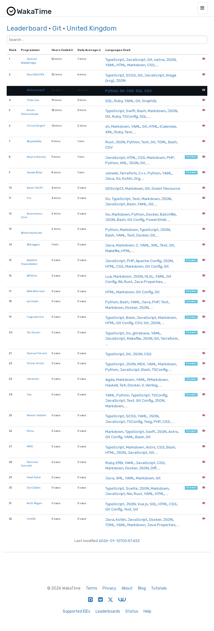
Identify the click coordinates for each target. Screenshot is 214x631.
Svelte (132, 488)
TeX (123, 385)
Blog (142, 588)
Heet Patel (34, 477)
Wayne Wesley (36, 156)
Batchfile (168, 214)
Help (147, 611)
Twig (148, 421)
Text (128, 132)
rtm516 (31, 518)
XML (109, 132)
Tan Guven (33, 332)
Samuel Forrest (37, 353)
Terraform (128, 173)
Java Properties (148, 281)
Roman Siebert (36, 415)
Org (137, 178)
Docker (152, 214)
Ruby (118, 100)
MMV (30, 446)
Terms (91, 588)
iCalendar (168, 126)
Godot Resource (166, 188)
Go (118, 178)
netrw (159, 59)
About (127, 588)
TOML (161, 142)
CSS (151, 65)
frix (29, 197)
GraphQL (149, 100)
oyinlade (32, 301)
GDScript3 (114, 188)
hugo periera (35, 316)
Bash (141, 111)
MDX (141, 364)
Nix (129, 493)
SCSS (131, 75)
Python (111, 90)
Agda (110, 379)
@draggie (33, 244)
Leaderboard (27, 28)
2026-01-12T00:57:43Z (119, 540)
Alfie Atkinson (36, 291)
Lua (108, 276)
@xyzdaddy (34, 141)
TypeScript (114, 59)
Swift (130, 111)
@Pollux (32, 275)
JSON (171, 59)
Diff (153, 468)
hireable (191, 157)
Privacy (109, 588)
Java (109, 178)
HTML (121, 65)
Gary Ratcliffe (35, 74)
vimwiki (111, 173)
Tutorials (159, 588)
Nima (30, 430)
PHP (170, 157)
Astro (173, 431)
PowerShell (156, 219)
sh (107, 126)
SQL (139, 90)
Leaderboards (108, 611)
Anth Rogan (34, 503)
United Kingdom (91, 28)
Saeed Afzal (34, 172)
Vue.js (142, 504)
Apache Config (148, 260)
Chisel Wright (36, 125)
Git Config (135, 219)
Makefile (112, 250)
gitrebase (140, 333)
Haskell (111, 385)
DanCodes (34, 487)
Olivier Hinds (35, 363)
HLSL (149, 276)
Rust (109, 142)
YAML (110, 65)
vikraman (33, 378)
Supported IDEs (76, 611)
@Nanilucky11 (36, 90)
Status (131, 611)
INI (120, 281)
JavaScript (136, 59)
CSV (148, 90)
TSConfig (130, 116)
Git (56, 28)
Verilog (151, 385)
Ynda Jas (33, 100)
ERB (119, 462)
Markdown (136, 65)
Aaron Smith (35, 187)
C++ (142, 173)
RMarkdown (157, 379)
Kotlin (127, 178)
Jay (29, 394)
